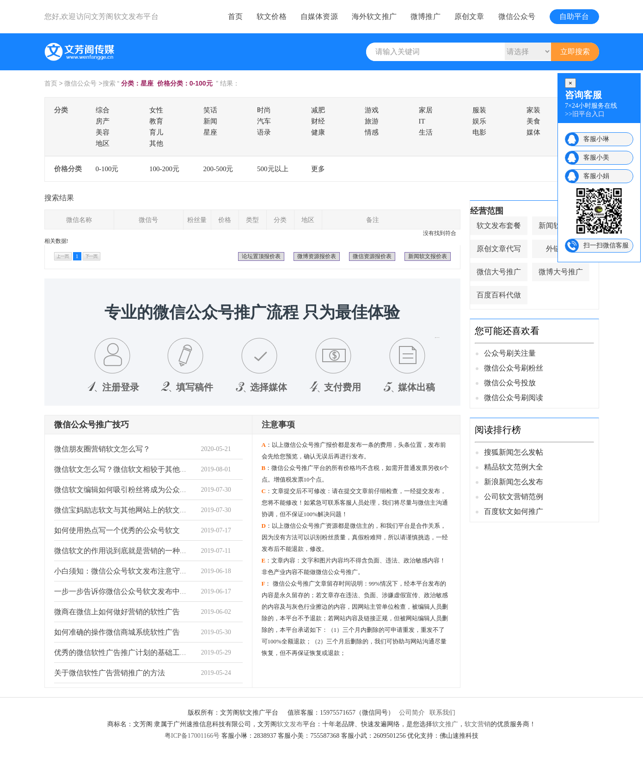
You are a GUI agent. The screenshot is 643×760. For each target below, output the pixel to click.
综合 (103, 110)
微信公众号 (517, 16)
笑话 (210, 110)
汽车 (264, 121)
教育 (156, 121)
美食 (533, 121)
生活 (426, 132)
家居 (426, 110)
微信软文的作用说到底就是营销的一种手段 (124, 551)
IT (422, 121)
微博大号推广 (561, 272)
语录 (264, 132)
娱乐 (479, 121)
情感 (372, 132)
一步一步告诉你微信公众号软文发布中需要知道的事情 (143, 591)
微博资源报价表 (316, 256)
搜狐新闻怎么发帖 (513, 452)
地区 (103, 143)
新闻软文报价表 (427, 256)
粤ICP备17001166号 (192, 735)
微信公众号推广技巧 (91, 424)
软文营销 (477, 724)
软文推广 (445, 724)
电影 (479, 132)
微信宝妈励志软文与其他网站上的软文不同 (124, 510)
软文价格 (272, 16)
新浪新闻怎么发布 (513, 482)
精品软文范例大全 (513, 467)
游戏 (372, 110)
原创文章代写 (499, 249)
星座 (210, 132)
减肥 (318, 110)
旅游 (372, 121)
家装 (533, 110)
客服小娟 (596, 176)
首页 (235, 16)
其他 (156, 143)
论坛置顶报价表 (261, 256)
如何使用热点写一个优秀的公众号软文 (117, 530)
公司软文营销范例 (513, 496)
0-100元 (107, 169)
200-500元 (218, 169)
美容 (103, 132)
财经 (318, 121)
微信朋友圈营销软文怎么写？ (102, 449)
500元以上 (272, 169)
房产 (103, 121)
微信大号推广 (499, 272)
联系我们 (442, 712)
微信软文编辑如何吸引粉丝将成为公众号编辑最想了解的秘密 (154, 490)
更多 (318, 169)
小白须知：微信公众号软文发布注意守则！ (124, 571)
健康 (318, 132)
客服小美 (596, 157)
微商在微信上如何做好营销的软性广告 (117, 612)
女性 (156, 110)
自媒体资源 (319, 16)
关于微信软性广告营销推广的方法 (109, 673)
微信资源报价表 (372, 256)
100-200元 (164, 169)
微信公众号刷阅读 (513, 398)
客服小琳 (596, 139)
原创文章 (469, 16)
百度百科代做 (499, 295)
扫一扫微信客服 (606, 245)
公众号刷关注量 (510, 353)
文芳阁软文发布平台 (125, 16)
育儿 (156, 132)
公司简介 (412, 712)
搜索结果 (59, 198)
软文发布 (290, 724)
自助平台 (574, 16)
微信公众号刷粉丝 (513, 368)
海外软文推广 (374, 16)
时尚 (264, 110)
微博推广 (425, 16)
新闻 (210, 121)
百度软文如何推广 (513, 511)
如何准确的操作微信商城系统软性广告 (117, 632)
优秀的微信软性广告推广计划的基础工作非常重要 (135, 652)
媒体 (533, 132)
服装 (479, 110)
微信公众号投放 (510, 383)
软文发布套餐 (499, 225)
